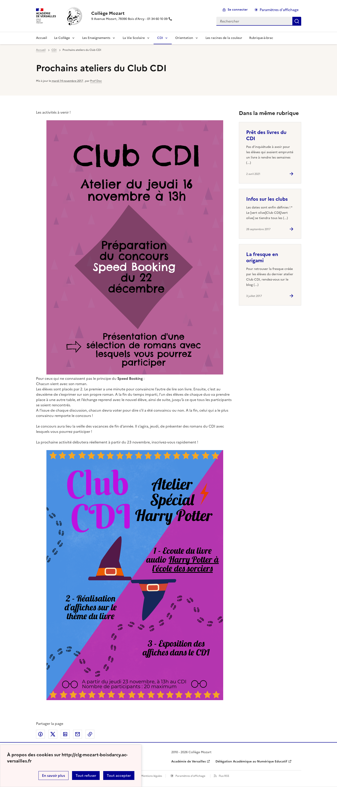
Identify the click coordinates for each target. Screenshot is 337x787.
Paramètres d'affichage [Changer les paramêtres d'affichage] (279, 9)
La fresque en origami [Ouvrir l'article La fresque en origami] (262, 257)
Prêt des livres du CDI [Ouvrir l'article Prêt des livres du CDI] (266, 135)
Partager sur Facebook (40, 734)
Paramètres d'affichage (190, 776)
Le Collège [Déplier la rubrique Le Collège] (62, 38)
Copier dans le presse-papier (90, 734)
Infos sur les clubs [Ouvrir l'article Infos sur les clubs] (267, 199)
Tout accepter (119, 775)
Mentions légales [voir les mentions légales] (151, 776)
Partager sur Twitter (52, 734)
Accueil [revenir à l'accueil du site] (41, 38)
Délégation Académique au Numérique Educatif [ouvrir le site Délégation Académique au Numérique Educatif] (251, 761)
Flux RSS (224, 776)
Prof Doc (96, 81)
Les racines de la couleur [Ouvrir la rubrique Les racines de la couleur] (224, 38)
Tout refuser (86, 775)
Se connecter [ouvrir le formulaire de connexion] (238, 9)
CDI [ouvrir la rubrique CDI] (54, 50)
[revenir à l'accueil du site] (131, 13)
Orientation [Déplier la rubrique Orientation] (184, 38)
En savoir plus (53, 775)
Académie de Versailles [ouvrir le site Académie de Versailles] (188, 761)
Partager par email (77, 734)
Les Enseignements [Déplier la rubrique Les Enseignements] (96, 38)
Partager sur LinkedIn (65, 734)
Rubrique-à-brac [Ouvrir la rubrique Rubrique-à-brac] (261, 38)
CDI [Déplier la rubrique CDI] (160, 38)
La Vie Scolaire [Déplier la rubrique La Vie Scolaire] (134, 38)
